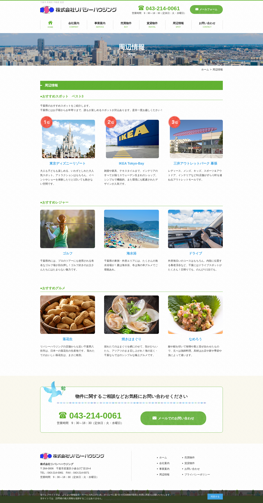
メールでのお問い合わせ (176, 418)
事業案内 (99, 25)
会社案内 (73, 25)
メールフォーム (208, 9)
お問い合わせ (207, 25)
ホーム (205, 69)
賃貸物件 (152, 25)
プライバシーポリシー (197, 474)
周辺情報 (178, 25)
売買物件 (126, 25)
